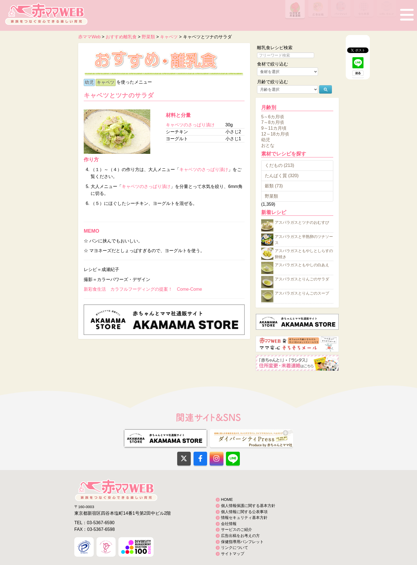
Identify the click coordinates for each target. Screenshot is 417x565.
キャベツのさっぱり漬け (190, 124)
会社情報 (229, 523)
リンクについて (234, 547)
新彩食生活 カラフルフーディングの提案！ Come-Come (143, 289)
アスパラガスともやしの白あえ (302, 265)
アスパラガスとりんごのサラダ (302, 279)
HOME (227, 499)
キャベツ (106, 82)
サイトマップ (232, 553)
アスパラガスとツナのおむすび (302, 222)
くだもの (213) (279, 165)
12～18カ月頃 (275, 134)
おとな (267, 145)
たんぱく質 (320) (282, 175)
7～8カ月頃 (272, 122)
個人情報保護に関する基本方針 (248, 505)
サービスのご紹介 (236, 529)
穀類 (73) (274, 186)
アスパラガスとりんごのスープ (302, 293)
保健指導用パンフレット (242, 541)
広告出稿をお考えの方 (240, 535)
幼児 (89, 82)
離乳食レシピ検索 (275, 47)
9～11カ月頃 (273, 128)
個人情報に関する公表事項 (244, 511)
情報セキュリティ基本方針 (244, 517)
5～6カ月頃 (272, 116)
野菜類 (271, 196)
